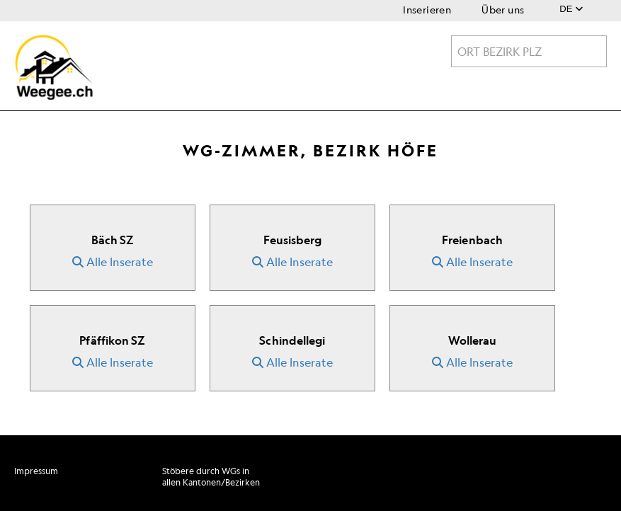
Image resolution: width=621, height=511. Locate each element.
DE (571, 9)
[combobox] (529, 51)
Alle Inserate (112, 262)
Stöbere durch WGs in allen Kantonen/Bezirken (211, 477)
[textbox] (529, 52)
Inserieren (427, 10)
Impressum (36, 471)
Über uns (503, 10)
